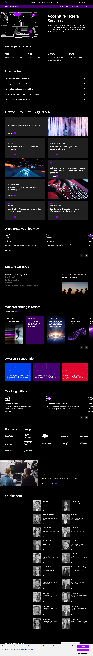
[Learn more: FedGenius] (8, 250)
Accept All (83, 646)
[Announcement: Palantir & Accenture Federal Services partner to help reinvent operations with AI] (35, 330)
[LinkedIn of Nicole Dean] (43, 628)
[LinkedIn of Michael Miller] (71, 562)
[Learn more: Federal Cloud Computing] (68, 148)
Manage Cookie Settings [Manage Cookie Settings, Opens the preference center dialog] (83, 653)
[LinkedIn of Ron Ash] (43, 510)
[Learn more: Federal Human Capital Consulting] (25, 210)
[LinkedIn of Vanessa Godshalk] (43, 523)
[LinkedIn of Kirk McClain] (71, 615)
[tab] (25, 274)
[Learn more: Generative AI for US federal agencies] (68, 210)
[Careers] (58, 2)
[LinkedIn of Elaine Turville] (71, 549)
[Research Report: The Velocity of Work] (14, 330)
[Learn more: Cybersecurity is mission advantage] (25, 189)
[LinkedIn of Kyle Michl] (43, 601)
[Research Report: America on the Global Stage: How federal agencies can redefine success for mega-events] (56, 330)
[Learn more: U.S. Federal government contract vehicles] (8, 411)
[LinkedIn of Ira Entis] (43, 588)
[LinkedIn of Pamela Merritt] (71, 628)
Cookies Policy (21, 649)
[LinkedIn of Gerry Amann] (71, 510)
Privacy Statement (29, 649)
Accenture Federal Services (11, 6)
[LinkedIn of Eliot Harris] (71, 536)
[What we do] (34, 2)
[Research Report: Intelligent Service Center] (77, 330)
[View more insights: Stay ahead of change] (11, 311)
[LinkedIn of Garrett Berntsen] (43, 549)
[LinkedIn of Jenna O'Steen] (43, 536)
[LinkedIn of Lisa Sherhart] (43, 575)
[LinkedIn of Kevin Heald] (71, 523)
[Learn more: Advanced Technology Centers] (50, 412)
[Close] (91, 645)
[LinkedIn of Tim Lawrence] (71, 588)
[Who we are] (50, 2)
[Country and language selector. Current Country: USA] (84, 2)
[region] (46, 650)
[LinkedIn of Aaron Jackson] (43, 562)
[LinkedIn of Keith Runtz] (71, 601)
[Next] (86, 255)
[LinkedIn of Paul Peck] (43, 615)
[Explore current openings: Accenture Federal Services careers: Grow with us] (49, 483)
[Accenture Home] (9, 2)
